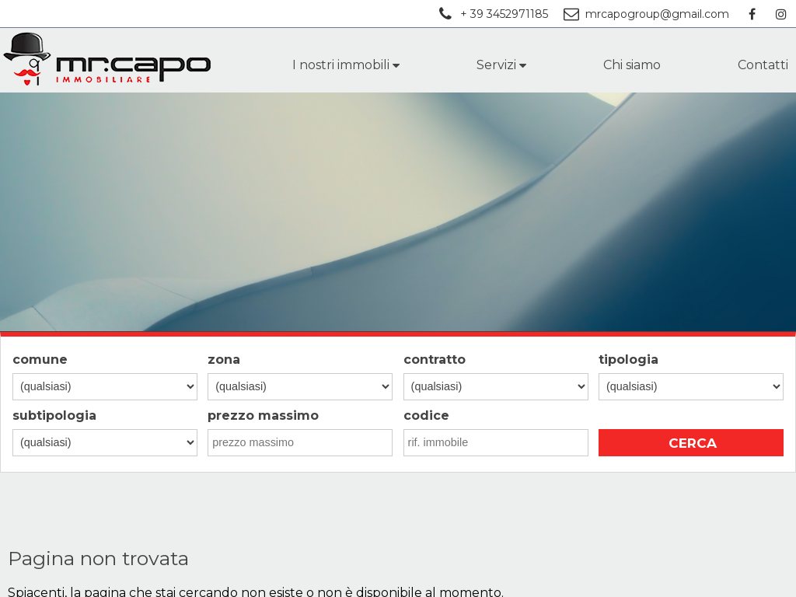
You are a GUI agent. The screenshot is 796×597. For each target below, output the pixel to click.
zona (224, 359)
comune (40, 359)
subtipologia (54, 415)
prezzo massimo (263, 415)
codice (426, 415)
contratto (434, 359)
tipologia (628, 359)
